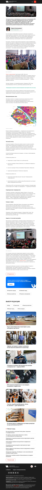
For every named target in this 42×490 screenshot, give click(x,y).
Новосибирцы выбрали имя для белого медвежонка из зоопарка (18, 442)
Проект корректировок (10, 74)
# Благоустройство (11, 293)
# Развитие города (11, 290)
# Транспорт (16, 305)
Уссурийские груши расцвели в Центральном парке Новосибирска (18, 446)
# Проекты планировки (24, 293)
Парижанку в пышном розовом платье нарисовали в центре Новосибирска (20, 439)
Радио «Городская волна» (19, 469)
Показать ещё (10, 459)
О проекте (8, 469)
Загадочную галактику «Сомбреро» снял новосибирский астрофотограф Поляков (19, 452)
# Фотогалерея (21, 308)
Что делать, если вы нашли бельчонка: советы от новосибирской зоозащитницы (16, 435)
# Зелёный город (23, 290)
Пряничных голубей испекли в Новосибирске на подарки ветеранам (19, 456)
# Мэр (8, 305)
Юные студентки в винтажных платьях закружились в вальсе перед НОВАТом (20, 449)
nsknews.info (16, 485)
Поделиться (10, 274)
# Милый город (10, 308)
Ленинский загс (23, 260)
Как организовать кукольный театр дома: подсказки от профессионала (18, 432)
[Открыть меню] (35, 2)
